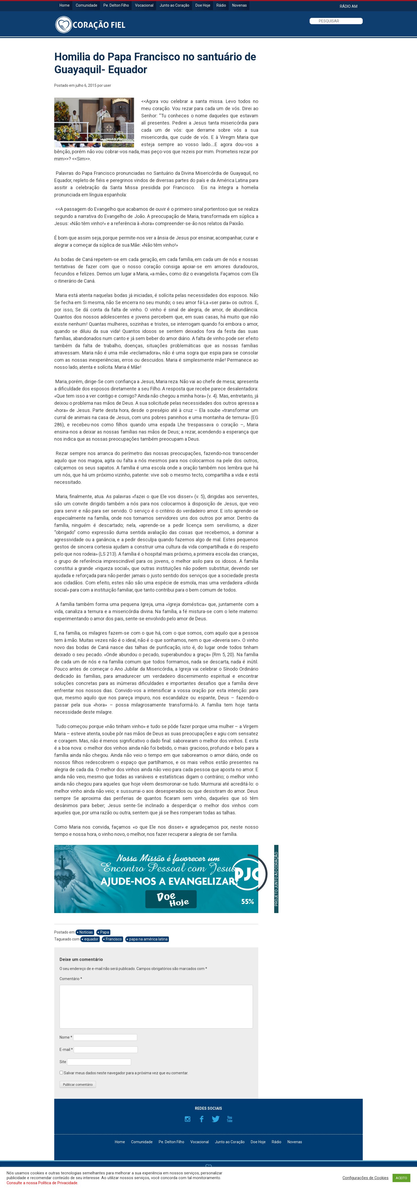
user (107, 85)
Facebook (202, 1119)
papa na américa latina (148, 939)
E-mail (66, 1049)
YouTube (230, 1119)
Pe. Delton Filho (116, 5)
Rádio (221, 5)
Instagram (187, 1119)
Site (63, 1062)
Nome (66, 1037)
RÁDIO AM (348, 6)
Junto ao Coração (174, 5)
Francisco (114, 939)
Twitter (216, 1119)
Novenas (239, 5)
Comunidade (86, 5)
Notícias (86, 932)
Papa (104, 932)
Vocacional (144, 5)
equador (91, 939)
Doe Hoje (202, 5)
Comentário (71, 979)
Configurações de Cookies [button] (366, 1177)
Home (65, 5)
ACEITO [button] (401, 1178)
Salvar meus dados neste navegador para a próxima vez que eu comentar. (126, 1073)
